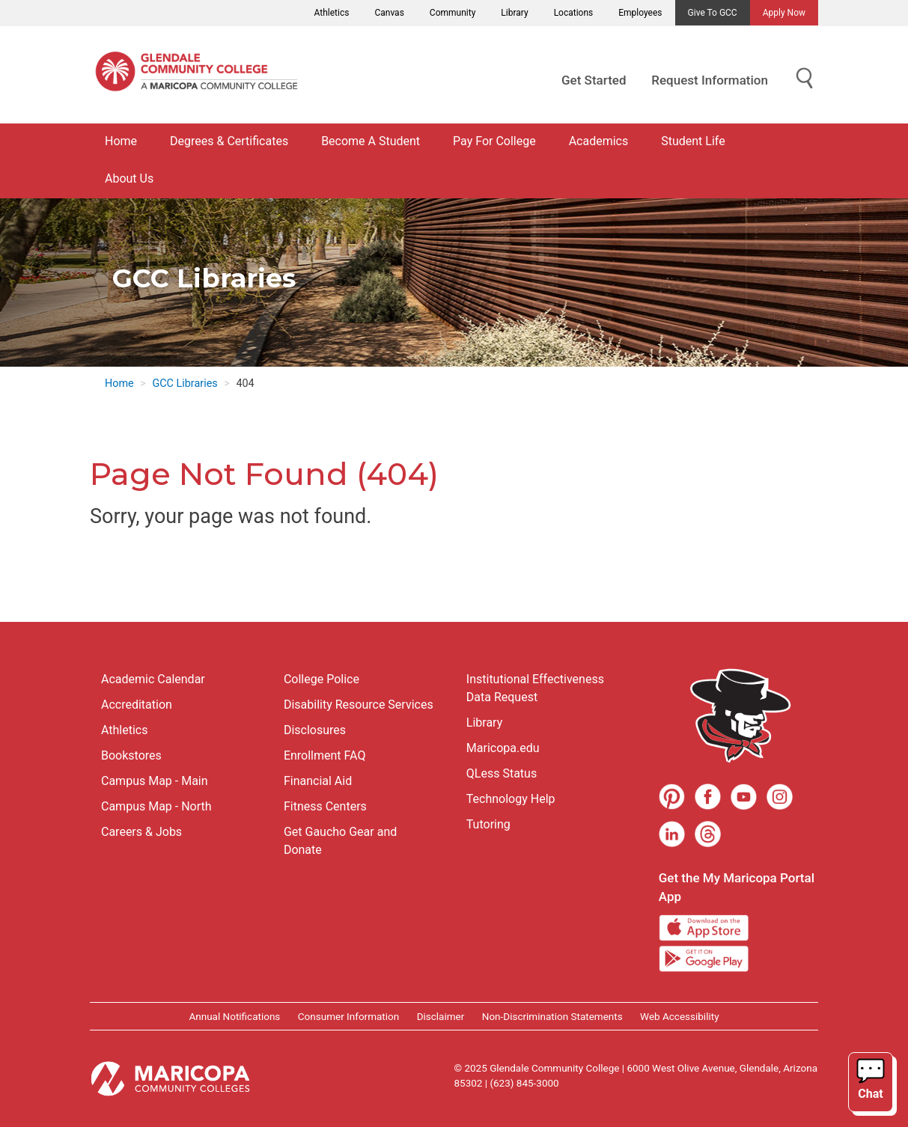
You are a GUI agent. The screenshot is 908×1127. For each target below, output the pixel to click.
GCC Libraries (184, 383)
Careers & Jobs (141, 832)
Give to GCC (712, 12)
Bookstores (131, 755)
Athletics (332, 12)
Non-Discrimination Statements (552, 1016)
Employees (640, 12)
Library (514, 12)
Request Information (709, 80)
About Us (129, 178)
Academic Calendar (153, 679)
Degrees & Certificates (229, 141)
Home (121, 141)
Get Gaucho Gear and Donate (340, 841)
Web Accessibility (679, 1016)
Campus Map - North (156, 806)
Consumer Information (348, 1016)
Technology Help (510, 799)
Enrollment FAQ (325, 755)
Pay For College (494, 141)
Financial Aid (318, 781)
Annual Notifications (234, 1016)
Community (452, 12)
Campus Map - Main (154, 781)
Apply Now (784, 12)
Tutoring (488, 824)
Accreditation (136, 704)
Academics (599, 141)
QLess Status (501, 773)
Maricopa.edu (503, 748)
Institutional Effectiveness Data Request (535, 688)
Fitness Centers (325, 806)
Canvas (388, 12)
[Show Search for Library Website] (804, 79)
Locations (574, 12)
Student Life (693, 141)
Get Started (593, 80)
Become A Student (370, 141)
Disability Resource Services (358, 704)
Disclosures (315, 730)
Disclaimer (441, 1016)
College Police (321, 679)
